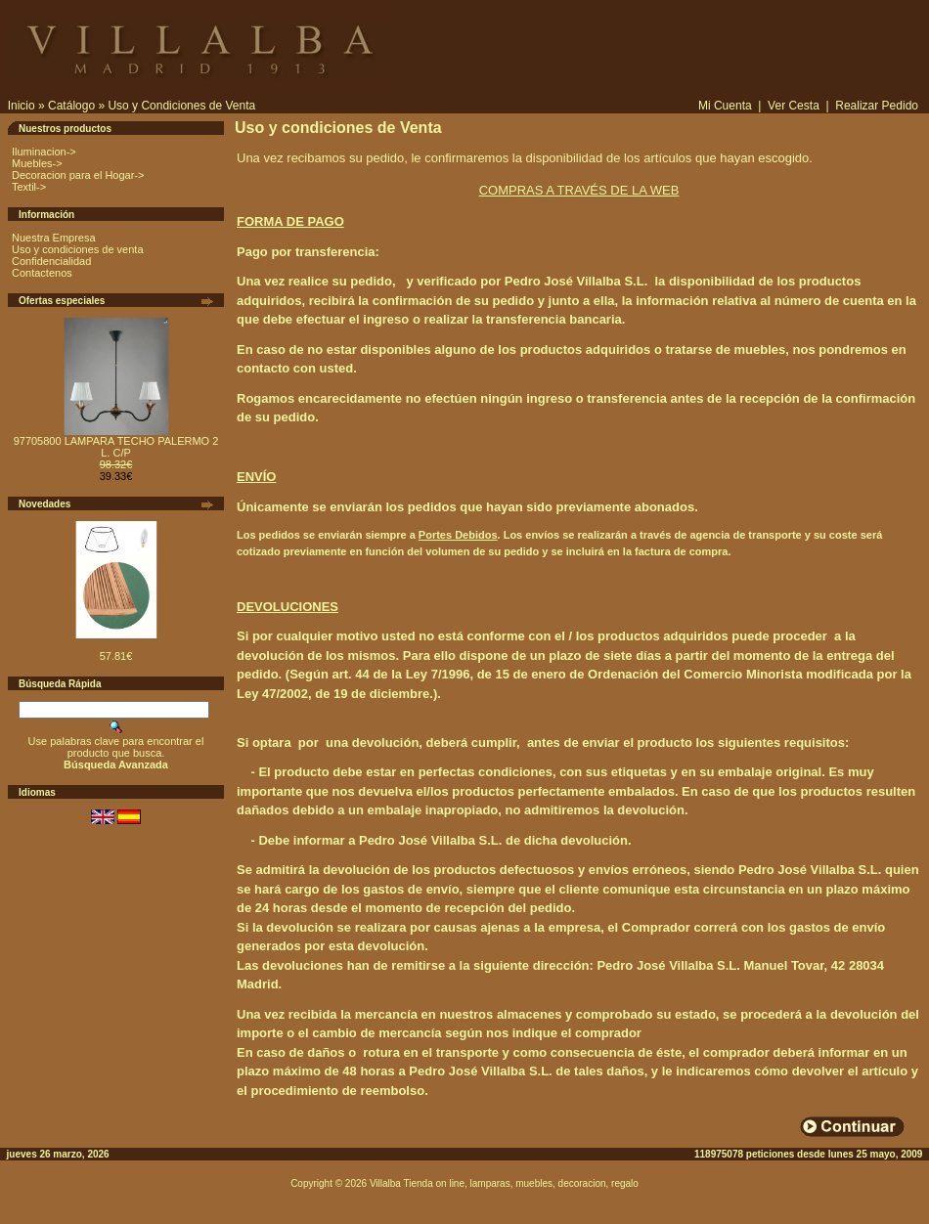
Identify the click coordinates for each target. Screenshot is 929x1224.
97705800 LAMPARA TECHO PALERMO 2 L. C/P (116, 447)
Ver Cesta (793, 105)
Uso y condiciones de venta (78, 249)
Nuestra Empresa (54, 237)
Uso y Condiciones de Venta (181, 105)
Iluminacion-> (44, 151)
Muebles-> (37, 163)
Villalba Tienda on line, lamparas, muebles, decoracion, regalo (504, 1183)
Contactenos (42, 273)
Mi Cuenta (725, 105)
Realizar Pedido (876, 105)
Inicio (21, 105)
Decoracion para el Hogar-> (78, 175)
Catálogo (71, 105)
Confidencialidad (51, 261)
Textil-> (29, 187)
